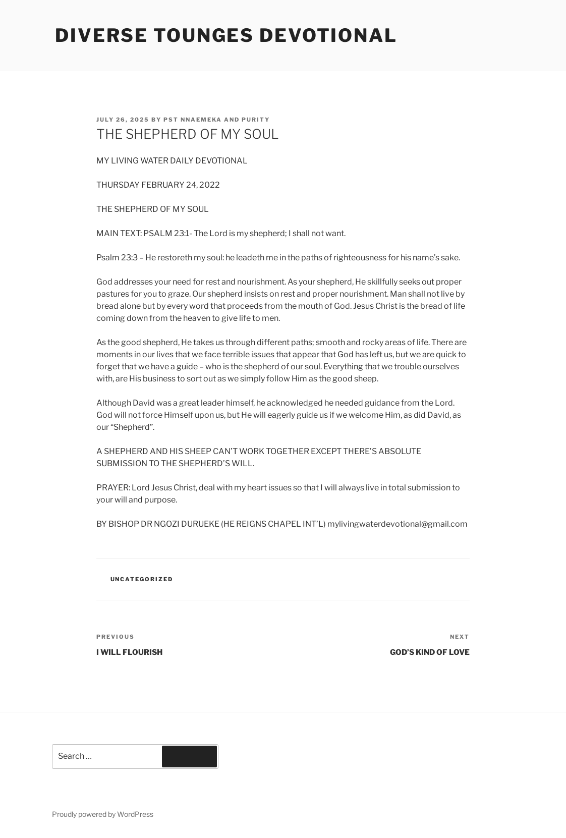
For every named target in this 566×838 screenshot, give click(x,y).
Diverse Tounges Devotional (226, 35)
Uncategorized (142, 579)
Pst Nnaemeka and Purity (216, 119)
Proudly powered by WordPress (102, 814)
